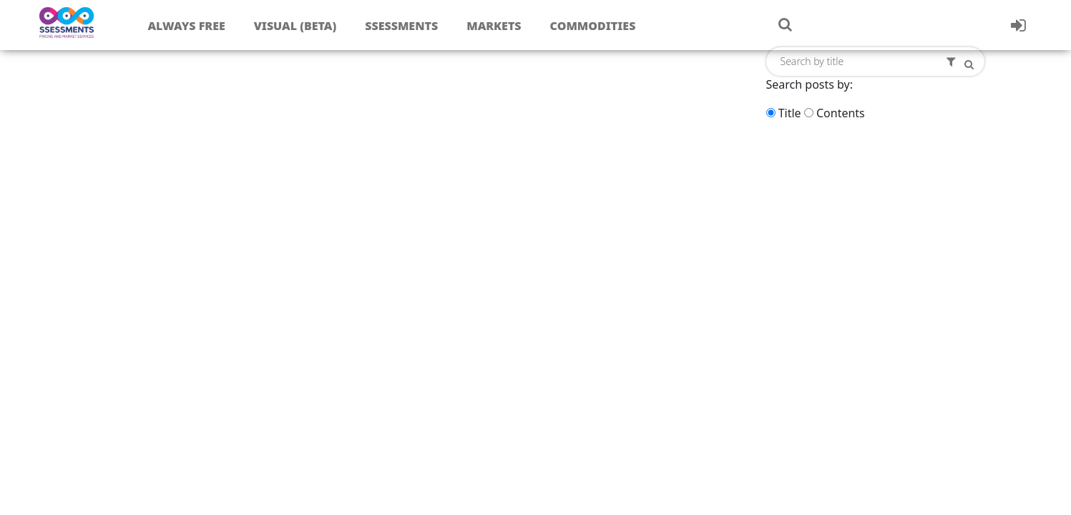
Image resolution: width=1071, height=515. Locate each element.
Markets (493, 26)
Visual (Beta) (295, 26)
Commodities (593, 26)
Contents (840, 113)
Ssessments (401, 26)
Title (789, 113)
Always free (186, 26)
